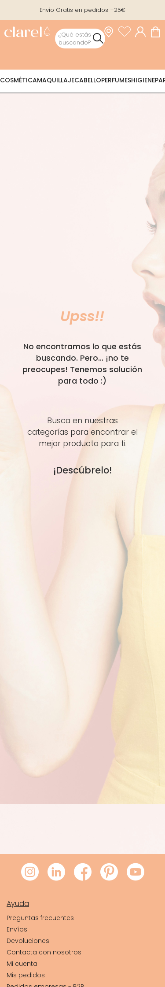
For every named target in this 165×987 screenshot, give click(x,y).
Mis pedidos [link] (26, 975)
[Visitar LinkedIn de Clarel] (56, 872)
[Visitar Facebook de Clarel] (83, 872)
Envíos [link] (17, 929)
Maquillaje (55, 80)
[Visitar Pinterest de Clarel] (109, 872)
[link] (27, 33)
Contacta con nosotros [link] (44, 952)
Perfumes (116, 80)
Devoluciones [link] (28, 940)
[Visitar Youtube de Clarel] (135, 872)
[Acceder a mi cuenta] (142, 32)
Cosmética (18, 80)
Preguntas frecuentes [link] (40, 917)
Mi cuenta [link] (22, 963)
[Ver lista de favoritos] (126, 32)
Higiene (143, 80)
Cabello (87, 80)
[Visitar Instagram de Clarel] (30, 872)
